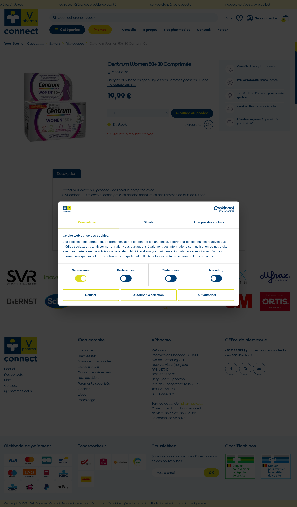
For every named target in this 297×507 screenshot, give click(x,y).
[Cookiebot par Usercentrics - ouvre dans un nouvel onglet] (216, 209)
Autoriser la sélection (148, 295)
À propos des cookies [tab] (209, 222)
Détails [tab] (148, 222)
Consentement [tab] (88, 222)
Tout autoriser (206, 295)
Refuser (90, 295)
